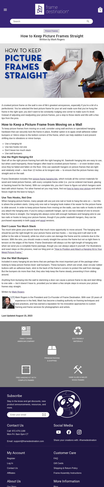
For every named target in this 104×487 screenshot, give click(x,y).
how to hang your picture (79, 188)
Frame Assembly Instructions (67, 473)
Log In (10, 463)
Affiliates (11, 473)
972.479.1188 (18, 431)
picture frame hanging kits (45, 179)
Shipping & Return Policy (66, 468)
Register (11, 458)
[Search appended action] (88, 21)
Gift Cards (58, 463)
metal (32, 220)
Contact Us (12, 468)
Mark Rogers (18, 292)
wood (42, 220)
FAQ (56, 458)
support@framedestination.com (29, 441)
